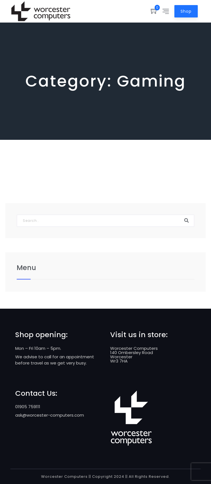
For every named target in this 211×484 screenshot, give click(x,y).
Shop (186, 11)
